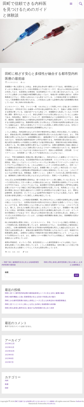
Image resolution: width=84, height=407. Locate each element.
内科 (9, 252)
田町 (18, 252)
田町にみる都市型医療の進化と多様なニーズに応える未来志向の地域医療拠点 (35, 300)
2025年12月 (10, 343)
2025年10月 (9, 351)
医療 (13, 252)
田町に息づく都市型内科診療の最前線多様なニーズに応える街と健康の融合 (34, 293)
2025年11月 (9, 347)
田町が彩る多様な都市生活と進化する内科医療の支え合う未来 (29, 308)
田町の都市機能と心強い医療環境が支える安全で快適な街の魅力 (30, 297)
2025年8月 (9, 358)
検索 (6, 272)
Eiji (24, 82)
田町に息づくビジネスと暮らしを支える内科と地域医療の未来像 (30, 304)
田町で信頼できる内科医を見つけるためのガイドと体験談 (25, 9)
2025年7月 (9, 362)
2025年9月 (9, 355)
